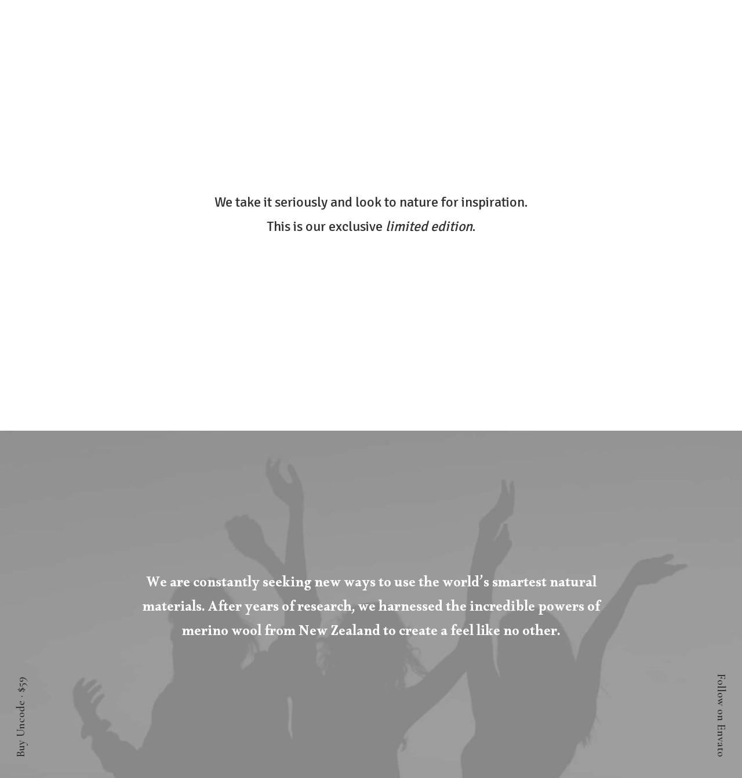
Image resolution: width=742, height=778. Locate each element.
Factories (640, 600)
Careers (643, 619)
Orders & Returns (120, 619)
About (646, 583)
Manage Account (118, 583)
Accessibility (633, 637)
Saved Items (107, 600)
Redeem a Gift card (124, 637)
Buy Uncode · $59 (21, 717)
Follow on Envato (721, 715)
